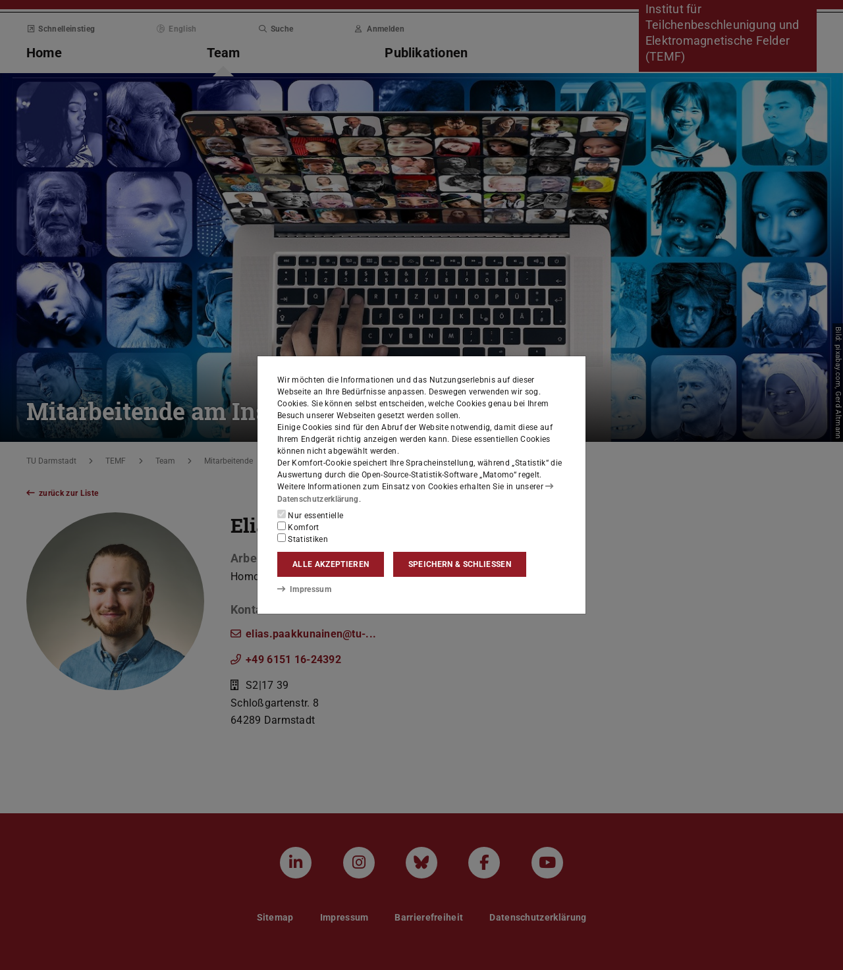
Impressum (304, 589)
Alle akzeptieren (330, 564)
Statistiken (302, 538)
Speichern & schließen (459, 564)
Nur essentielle (310, 515)
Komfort (298, 527)
